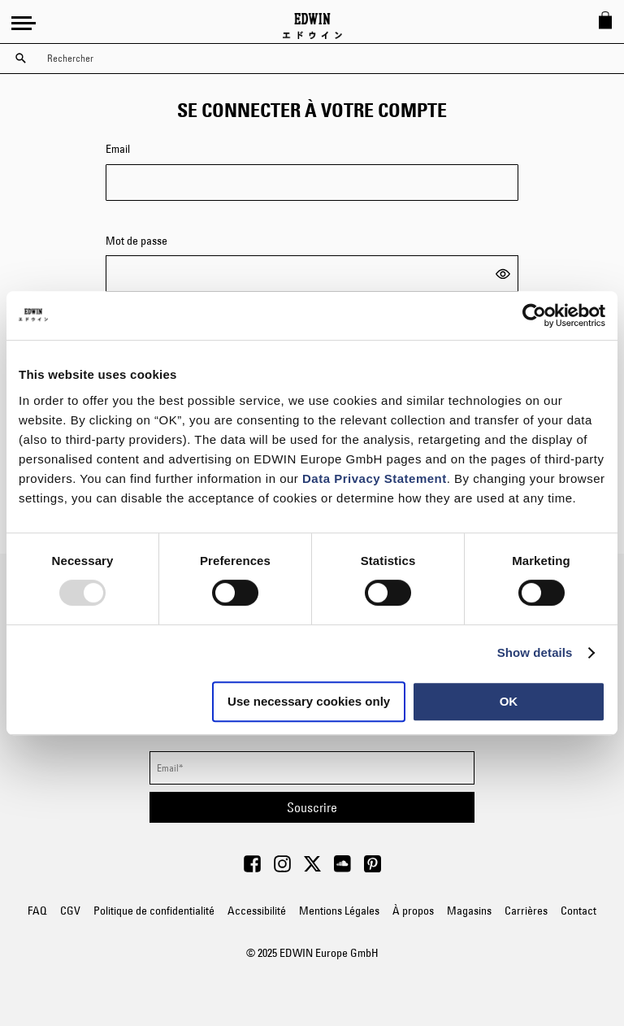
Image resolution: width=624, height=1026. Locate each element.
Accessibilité (257, 910)
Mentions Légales (339, 910)
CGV (70, 910)
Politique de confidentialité (153, 910)
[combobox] (326, 58)
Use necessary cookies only (309, 701)
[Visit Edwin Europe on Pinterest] (372, 868)
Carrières (526, 910)
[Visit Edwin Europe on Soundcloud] (342, 868)
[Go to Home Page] (312, 26)
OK (509, 701)
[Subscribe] (312, 807)
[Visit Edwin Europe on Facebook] (252, 868)
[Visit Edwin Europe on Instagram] (282, 868)
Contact (578, 910)
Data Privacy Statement (374, 478)
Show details (535, 652)
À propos (413, 910)
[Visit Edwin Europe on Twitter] (312, 868)
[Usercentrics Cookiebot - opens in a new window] (534, 315)
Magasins (469, 910)
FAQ (37, 910)
